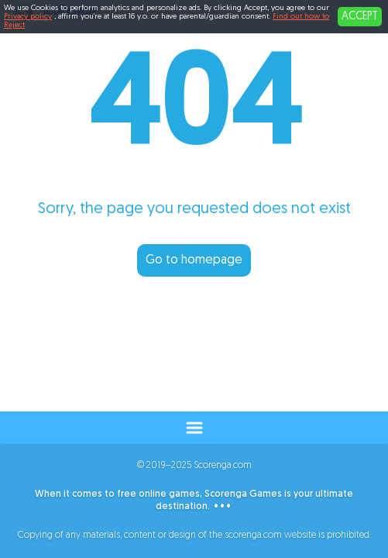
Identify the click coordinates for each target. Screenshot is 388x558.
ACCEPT (360, 16)
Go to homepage (194, 260)
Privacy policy (28, 16)
